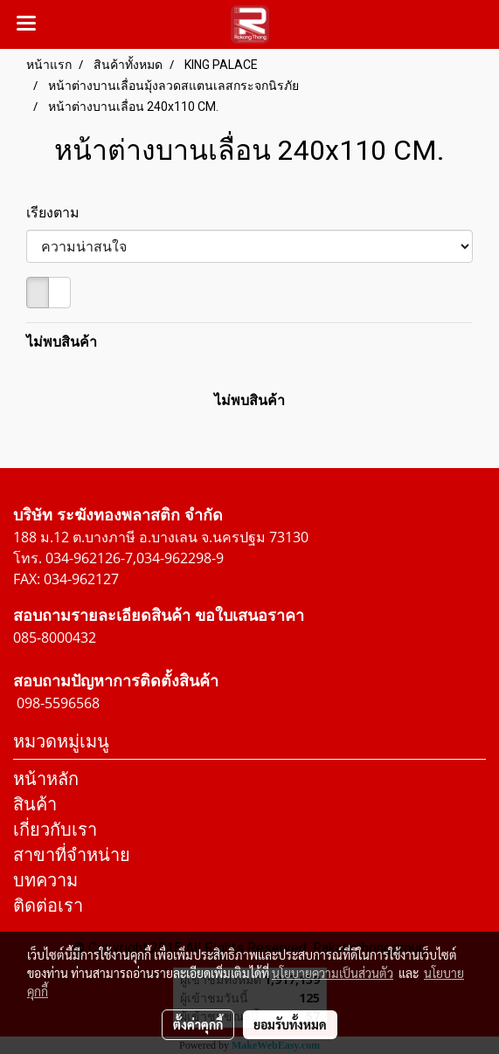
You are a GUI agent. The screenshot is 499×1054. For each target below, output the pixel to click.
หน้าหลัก (46, 778)
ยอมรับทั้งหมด (290, 1024)
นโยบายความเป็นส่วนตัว (332, 973)
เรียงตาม (58, 212)
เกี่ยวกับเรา (55, 829)
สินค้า (35, 804)
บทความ (45, 880)
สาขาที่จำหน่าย (71, 854)
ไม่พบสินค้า (61, 341)
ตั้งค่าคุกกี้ (198, 1024)
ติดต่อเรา (48, 905)
